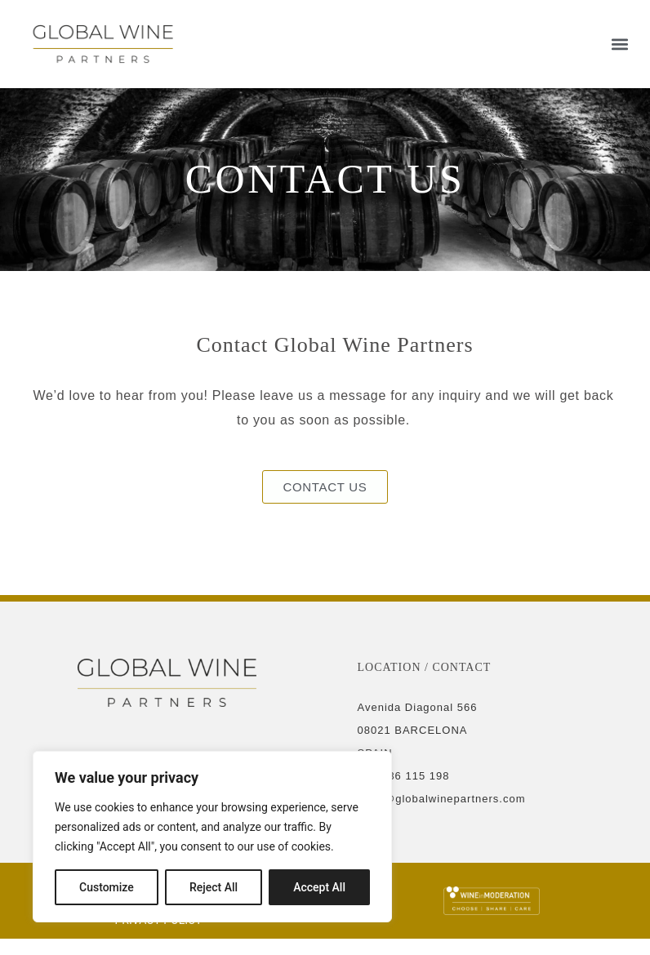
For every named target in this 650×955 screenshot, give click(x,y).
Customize (106, 887)
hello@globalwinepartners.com (442, 799)
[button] (620, 43)
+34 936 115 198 (404, 776)
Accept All (319, 887)
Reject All (213, 887)
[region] (212, 836)
